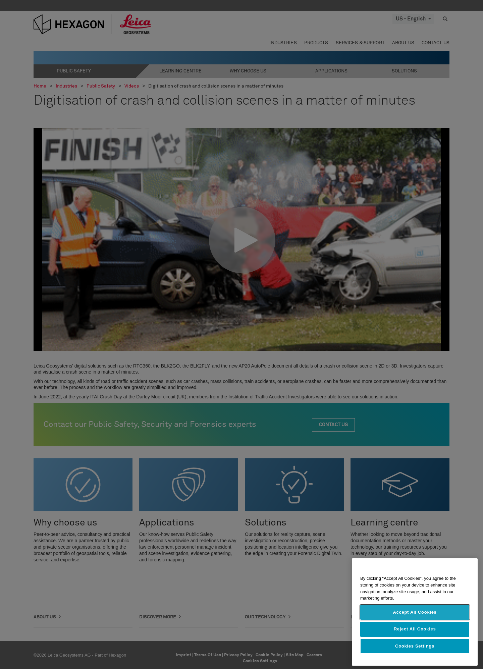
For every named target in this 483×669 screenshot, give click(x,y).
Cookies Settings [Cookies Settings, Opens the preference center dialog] (414, 646)
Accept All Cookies (414, 612)
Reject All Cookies (415, 628)
